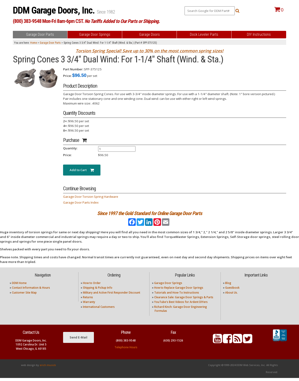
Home (33, 42)
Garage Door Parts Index (81, 202)
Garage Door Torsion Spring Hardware (90, 196)
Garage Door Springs (168, 286)
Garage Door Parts (50, 42)
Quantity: (70, 148)
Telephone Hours (125, 350)
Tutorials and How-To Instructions (176, 295)
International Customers (99, 310)
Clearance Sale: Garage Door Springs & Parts (183, 300)
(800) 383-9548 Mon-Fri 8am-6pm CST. (86, 21)
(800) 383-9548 (126, 343)
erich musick (48, 368)
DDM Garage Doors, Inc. (55, 10)
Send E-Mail (78, 340)
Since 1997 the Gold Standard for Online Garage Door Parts (149, 213)
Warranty (89, 305)
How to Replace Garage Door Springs (178, 291)
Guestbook (232, 291)
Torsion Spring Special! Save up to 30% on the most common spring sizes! (149, 51)
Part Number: (73, 69)
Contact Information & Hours (31, 291)
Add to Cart (82, 170)
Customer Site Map (24, 295)
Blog (228, 286)
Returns (88, 300)
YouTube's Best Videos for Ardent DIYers (181, 305)
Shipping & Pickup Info (97, 291)
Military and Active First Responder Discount (111, 295)
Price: (67, 76)
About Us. (231, 295)
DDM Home (19, 286)
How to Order (92, 286)
